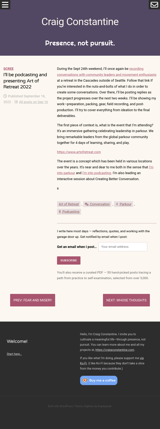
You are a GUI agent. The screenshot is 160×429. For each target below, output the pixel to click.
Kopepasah (104, 406)
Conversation (97, 204)
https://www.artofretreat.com (79, 152)
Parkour (123, 204)
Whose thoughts (131, 300)
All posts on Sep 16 (31, 102)
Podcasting (69, 212)
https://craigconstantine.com (114, 350)
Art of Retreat (69, 204)
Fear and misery (37, 300)
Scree (8, 69)
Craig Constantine (80, 21)
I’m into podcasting (96, 173)
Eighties (89, 406)
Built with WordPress (60, 406)
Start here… (14, 354)
